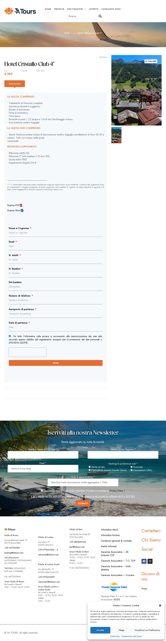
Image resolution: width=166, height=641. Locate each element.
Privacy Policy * (117, 490)
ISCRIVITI (83, 503)
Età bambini (15, 282)
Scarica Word (14, 210)
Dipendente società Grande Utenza (108, 470)
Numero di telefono (20, 295)
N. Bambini (15, 268)
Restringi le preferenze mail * (123, 463)
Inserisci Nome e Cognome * (43, 449)
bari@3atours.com (77, 546)
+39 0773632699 (46, 577)
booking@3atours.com (13, 552)
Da (5, 70)
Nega (121, 630)
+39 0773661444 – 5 (48, 549)
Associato (137, 467)
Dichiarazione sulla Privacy (132, 636)
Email (12, 241)
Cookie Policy (115, 636)
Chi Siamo (151, 540)
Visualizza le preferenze (147, 630)
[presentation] (27, 352)
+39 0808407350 (77, 541)
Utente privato (97, 467)
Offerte (94, 9)
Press (144, 588)
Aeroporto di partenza (21, 309)
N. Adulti (14, 255)
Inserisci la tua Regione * (123, 449)
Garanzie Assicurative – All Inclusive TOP (114, 553)
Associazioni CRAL (141, 470)
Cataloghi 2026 (111, 9)
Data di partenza (18, 322)
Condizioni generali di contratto (116, 540)
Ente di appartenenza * (83, 477)
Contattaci (151, 531)
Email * (42, 463)
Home (48, 9)
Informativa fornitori (110, 535)
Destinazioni (76, 9)
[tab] (14, 83)
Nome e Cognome (19, 228)
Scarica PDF (13, 205)
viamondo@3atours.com (48, 554)
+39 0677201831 (12, 547)
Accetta (100, 630)
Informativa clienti (109, 529)
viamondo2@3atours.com (49, 581)
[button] (160, 605)
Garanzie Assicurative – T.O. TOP (118, 560)
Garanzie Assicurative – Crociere (117, 575)
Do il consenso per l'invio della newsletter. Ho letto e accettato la (75, 490)
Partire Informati (108, 546)
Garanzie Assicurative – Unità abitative (115, 568)
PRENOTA (59, 9)
